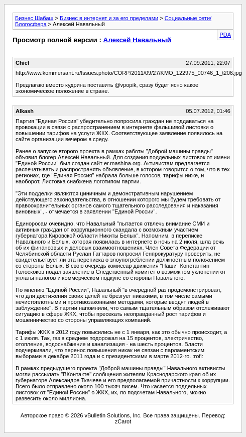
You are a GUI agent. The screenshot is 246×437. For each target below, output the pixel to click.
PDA (225, 35)
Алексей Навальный (137, 40)
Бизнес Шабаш (34, 18)
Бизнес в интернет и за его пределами (109, 18)
